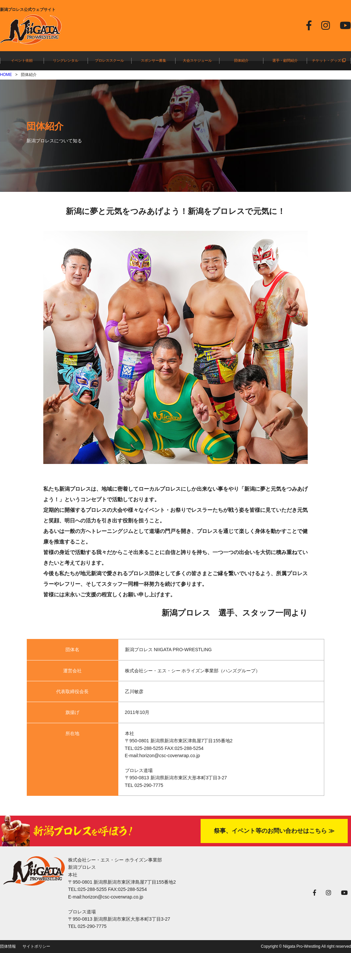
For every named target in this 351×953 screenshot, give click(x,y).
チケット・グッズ (329, 60)
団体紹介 (241, 60)
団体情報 (8, 946)
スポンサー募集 (153, 60)
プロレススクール (109, 60)
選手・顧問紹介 (285, 60)
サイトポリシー (36, 946)
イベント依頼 (22, 60)
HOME (6, 74)
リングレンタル (65, 60)
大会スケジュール (197, 60)
